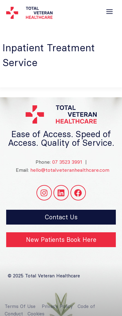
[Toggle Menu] (109, 11)
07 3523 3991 (66, 162)
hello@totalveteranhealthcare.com (69, 170)
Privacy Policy (57, 310)
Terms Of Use (20, 310)
